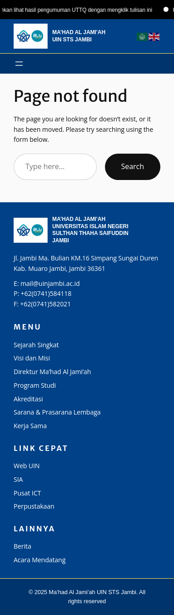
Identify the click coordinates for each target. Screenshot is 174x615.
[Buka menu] (19, 63)
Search (132, 166)
